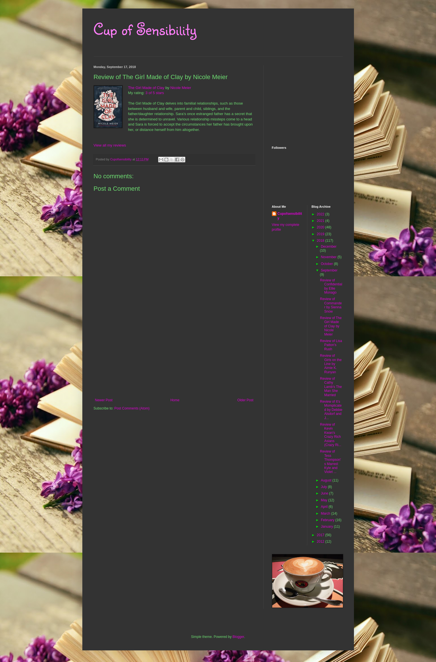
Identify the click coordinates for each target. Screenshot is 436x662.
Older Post (245, 400)
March (326, 513)
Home (174, 400)
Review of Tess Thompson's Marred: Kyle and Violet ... (330, 461)
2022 (321, 214)
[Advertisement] (174, 355)
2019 (321, 234)
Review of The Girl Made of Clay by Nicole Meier (331, 326)
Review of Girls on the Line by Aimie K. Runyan (331, 364)
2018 (321, 241)
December (328, 247)
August (326, 480)
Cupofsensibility (290, 216)
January (327, 527)
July (324, 487)
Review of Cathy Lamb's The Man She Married (331, 387)
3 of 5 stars (154, 93)
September (329, 270)
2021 (321, 221)
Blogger (238, 637)
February (328, 520)
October (327, 264)
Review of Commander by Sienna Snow (331, 305)
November (329, 257)
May (324, 500)
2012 (321, 542)
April (324, 507)
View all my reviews (110, 145)
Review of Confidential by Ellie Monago (331, 286)
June (325, 493)
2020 (321, 227)
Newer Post (104, 400)
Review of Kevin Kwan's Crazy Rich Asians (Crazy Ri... (330, 435)
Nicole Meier (180, 88)
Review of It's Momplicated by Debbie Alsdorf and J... (331, 410)
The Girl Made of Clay (146, 88)
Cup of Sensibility (145, 29)
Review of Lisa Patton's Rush (331, 345)
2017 (321, 535)
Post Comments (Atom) (132, 408)
